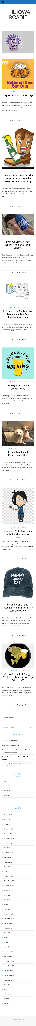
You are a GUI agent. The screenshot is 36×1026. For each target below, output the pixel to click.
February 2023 (8, 829)
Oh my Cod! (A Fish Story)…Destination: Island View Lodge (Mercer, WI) (18, 677)
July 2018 (7, 985)
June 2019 (7, 937)
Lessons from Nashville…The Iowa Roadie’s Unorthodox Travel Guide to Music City (18, 178)
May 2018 (7, 994)
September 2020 (9, 885)
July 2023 (7, 819)
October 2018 (8, 970)
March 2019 (7, 947)
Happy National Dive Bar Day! (18, 95)
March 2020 (7, 909)
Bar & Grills (7, 786)
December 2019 (9, 918)
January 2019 (8, 956)
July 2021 (7, 867)
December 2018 (9, 961)
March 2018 (7, 1003)
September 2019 (9, 923)
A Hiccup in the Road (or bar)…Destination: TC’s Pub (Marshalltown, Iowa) (18, 314)
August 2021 (8, 862)
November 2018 (9, 966)
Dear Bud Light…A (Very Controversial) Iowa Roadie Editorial (18, 245)
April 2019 (7, 942)
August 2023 (8, 815)
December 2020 (9, 881)
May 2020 (7, 904)
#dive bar (14, 670)
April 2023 (7, 824)
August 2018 (8, 980)
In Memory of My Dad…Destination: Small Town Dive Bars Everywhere (18, 607)
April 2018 (7, 999)
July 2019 (7, 933)
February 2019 (8, 952)
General (18, 37)
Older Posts (8, 717)
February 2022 (8, 852)
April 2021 (7, 871)
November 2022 (9, 838)
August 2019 (8, 928)
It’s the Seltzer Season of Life (10, 740)
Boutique (7, 790)
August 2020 (8, 890)
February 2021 (8, 876)
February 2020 (8, 914)
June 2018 (7, 989)
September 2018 (9, 975)
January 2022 (8, 857)
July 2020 (7, 895)
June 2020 (7, 900)
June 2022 (7, 848)
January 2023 (8, 834)
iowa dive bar (8, 800)
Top (18, 1022)
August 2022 (8, 843)
